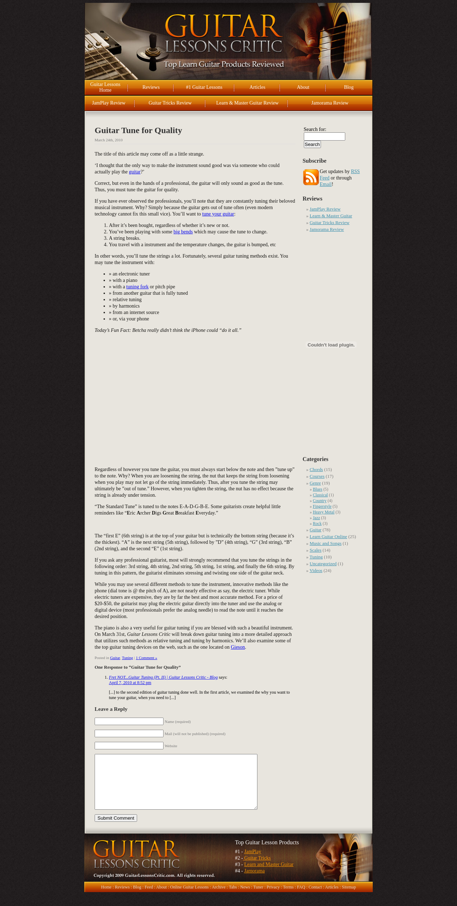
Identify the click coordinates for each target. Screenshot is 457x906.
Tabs (233, 897)
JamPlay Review (109, 103)
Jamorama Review (329, 103)
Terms (288, 897)
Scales (315, 550)
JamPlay (252, 862)
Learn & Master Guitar (331, 215)
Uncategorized (323, 563)
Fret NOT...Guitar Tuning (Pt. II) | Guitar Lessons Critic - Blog (163, 677)
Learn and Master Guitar (268, 875)
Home (106, 897)
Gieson (238, 647)
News (245, 897)
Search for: (315, 129)
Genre (315, 483)
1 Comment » (146, 658)
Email (326, 184)
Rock (317, 523)
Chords (316, 469)
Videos (316, 570)
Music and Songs (325, 543)
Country (319, 500)
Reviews (151, 87)
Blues (317, 489)
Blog (348, 87)
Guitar (115, 658)
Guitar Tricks (257, 868)
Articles (257, 87)
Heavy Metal (324, 512)
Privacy (273, 897)
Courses (317, 476)
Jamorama (254, 881)
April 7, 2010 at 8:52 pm (130, 682)
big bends (183, 231)
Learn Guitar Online (328, 536)
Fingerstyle (322, 506)
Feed (149, 897)
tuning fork (137, 286)
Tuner (258, 897)
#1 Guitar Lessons (204, 87)
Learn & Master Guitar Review (247, 103)
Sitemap (349, 897)
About (303, 87)
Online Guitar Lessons (189, 897)
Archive (219, 897)
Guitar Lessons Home (105, 87)
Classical (320, 495)
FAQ (301, 897)
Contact (315, 897)
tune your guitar (218, 214)
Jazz (316, 518)
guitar (135, 171)
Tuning (127, 658)
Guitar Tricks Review (170, 103)
